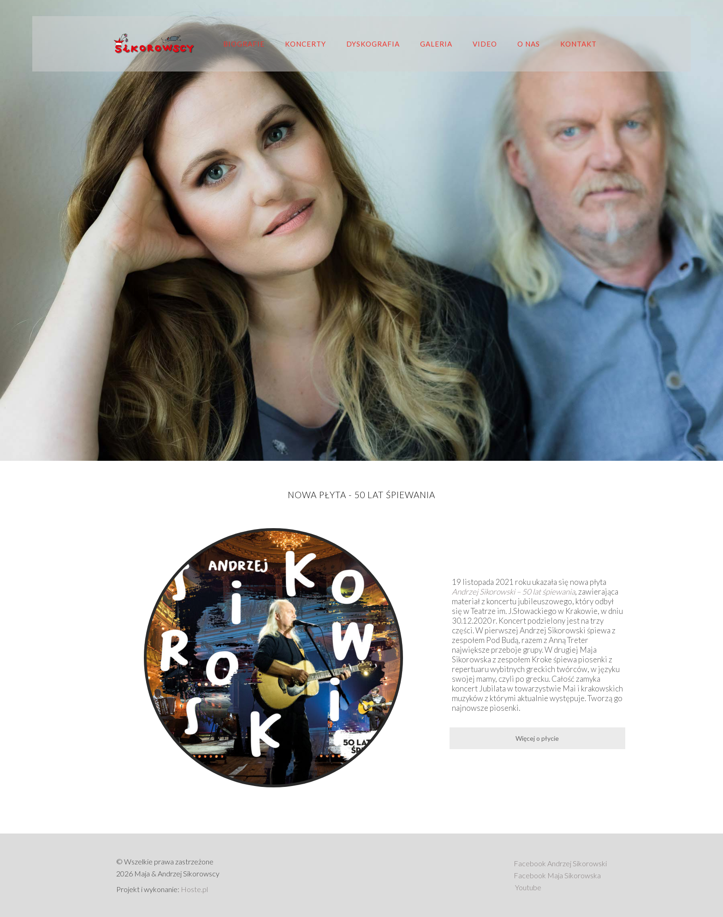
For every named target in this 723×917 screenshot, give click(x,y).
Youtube (528, 887)
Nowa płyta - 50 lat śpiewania (361, 494)
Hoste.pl (194, 889)
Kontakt (578, 44)
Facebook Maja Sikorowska (557, 875)
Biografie (244, 44)
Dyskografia (373, 44)
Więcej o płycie (537, 738)
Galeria (436, 44)
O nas (528, 44)
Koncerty (305, 44)
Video (485, 44)
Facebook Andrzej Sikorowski (560, 863)
